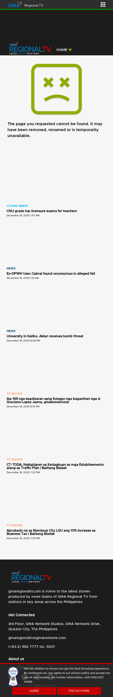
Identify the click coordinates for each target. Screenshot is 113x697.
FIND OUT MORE (79, 691)
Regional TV (33, 5)
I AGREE (34, 691)
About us (16, 659)
